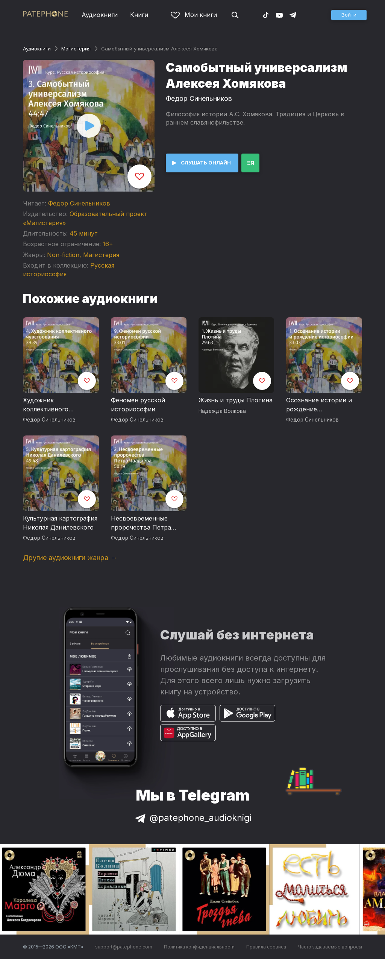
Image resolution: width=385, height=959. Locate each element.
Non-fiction (63, 255)
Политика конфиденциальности (199, 947)
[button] (349, 15)
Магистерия (76, 49)
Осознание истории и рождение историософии (319, 405)
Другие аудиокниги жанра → (70, 558)
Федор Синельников (79, 203)
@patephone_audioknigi (192, 817)
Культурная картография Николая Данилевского (60, 523)
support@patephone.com (123, 947)
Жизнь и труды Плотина (236, 400)
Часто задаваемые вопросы (330, 947)
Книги (139, 14)
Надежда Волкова (222, 411)
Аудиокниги (100, 14)
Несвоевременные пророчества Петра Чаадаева (141, 523)
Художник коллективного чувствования (45, 405)
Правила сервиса (266, 947)
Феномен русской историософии (138, 404)
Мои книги (194, 14)
